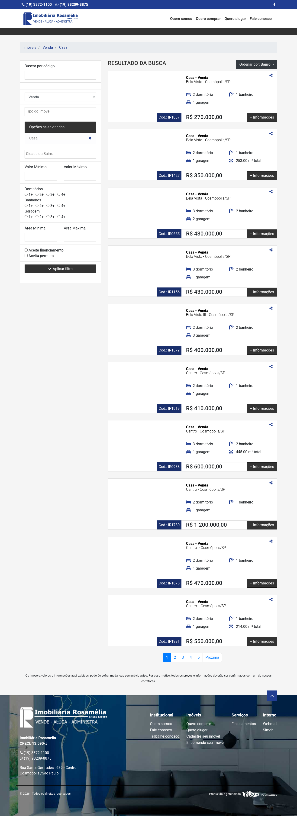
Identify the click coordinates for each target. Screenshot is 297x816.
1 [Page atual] (167, 657)
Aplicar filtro (60, 269)
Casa (63, 47)
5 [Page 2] (199, 657)
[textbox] (49, 111)
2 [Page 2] (175, 657)
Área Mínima (35, 228)
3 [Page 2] (183, 657)
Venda (47, 47)
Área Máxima (75, 228)
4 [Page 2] (191, 657)
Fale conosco (261, 18)
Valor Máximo (75, 167)
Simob (268, 730)
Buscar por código (40, 66)
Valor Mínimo (36, 167)
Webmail (270, 724)
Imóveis (29, 47)
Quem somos (181, 18)
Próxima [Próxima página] (212, 657)
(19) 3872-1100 (37, 4)
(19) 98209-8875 (71, 4)
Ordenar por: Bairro (255, 64)
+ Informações (262, 117)
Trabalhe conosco (164, 736)
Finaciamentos (244, 724)
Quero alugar (235, 18)
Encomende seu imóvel (205, 742)
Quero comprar (208, 18)
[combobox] (60, 111)
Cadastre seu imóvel (203, 736)
